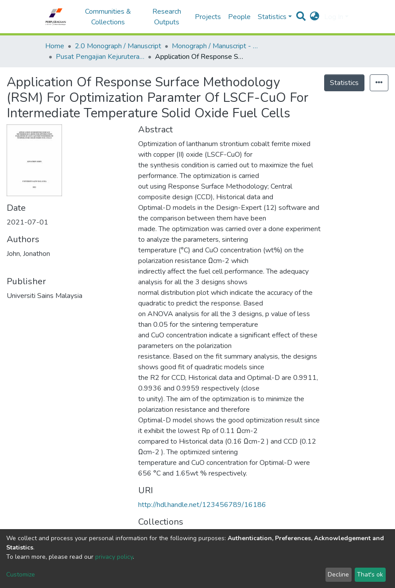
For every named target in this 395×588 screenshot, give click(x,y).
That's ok (370, 574)
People (239, 17)
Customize (20, 574)
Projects (208, 17)
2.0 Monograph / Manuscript (118, 46)
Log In (333, 17)
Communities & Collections (108, 17)
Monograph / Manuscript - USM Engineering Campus (216, 46)
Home (54, 46)
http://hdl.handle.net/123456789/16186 (202, 505)
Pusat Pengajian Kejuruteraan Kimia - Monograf (100, 57)
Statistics (344, 83)
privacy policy (114, 557)
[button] (314, 17)
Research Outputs (166, 17)
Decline (338, 574)
